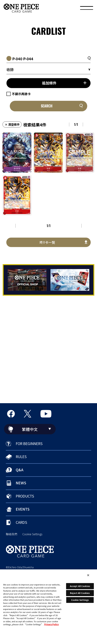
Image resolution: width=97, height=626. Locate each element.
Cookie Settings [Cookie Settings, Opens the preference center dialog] (80, 599)
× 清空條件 (12, 124)
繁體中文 (30, 429)
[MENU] (86, 9)
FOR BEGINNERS (29, 443)
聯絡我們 (11, 534)
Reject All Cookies (80, 593)
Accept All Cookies (80, 586)
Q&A (19, 469)
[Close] (88, 575)
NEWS (21, 482)
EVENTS (22, 509)
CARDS (21, 522)
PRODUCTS (25, 496)
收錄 (10, 69)
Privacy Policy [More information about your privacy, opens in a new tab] (51, 624)
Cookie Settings (32, 534)
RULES (21, 456)
